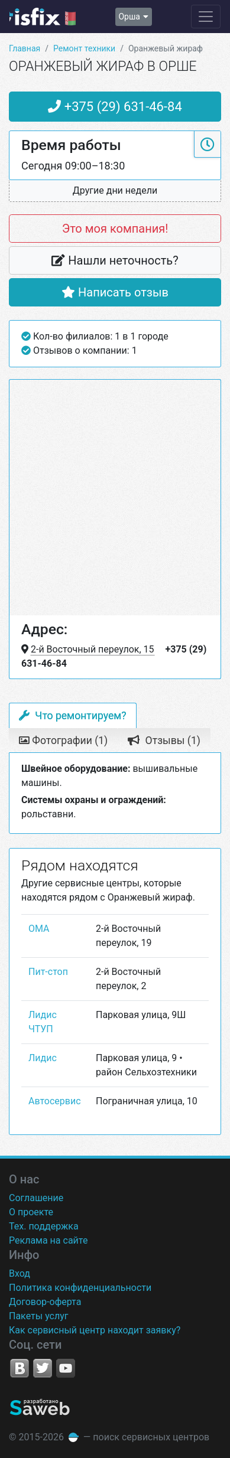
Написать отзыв (115, 292)
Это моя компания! (115, 228)
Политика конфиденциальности (80, 1287)
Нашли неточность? (114, 260)
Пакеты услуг (39, 1316)
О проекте (31, 1212)
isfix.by (42, 16)
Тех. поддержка (44, 1226)
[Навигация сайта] (206, 16)
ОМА (39, 928)
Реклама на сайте (48, 1240)
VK (19, 1368)
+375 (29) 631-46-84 (115, 106)
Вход (19, 1273)
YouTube (65, 1368)
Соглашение (36, 1197)
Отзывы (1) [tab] (164, 740)
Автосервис (54, 1101)
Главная (24, 48)
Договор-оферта (45, 1301)
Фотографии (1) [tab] (63, 740)
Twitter (42, 1368)
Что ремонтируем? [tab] (73, 716)
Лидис (42, 1058)
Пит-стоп (48, 971)
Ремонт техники (84, 48)
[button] (115, 191)
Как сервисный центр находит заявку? (94, 1330)
